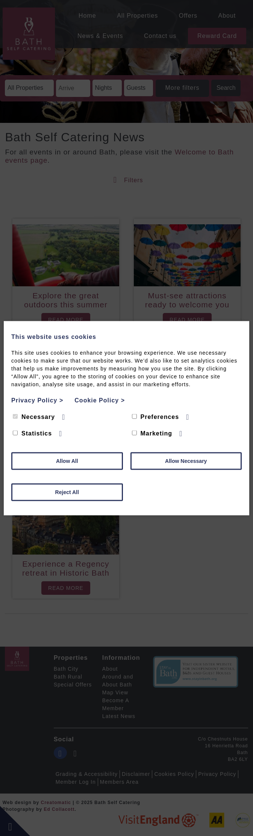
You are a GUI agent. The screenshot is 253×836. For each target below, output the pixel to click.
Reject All (67, 492)
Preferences (155, 416)
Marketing (152, 433)
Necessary (34, 416)
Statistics (32, 433)
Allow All (67, 461)
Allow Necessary (186, 461)
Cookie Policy (99, 400)
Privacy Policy (37, 400)
